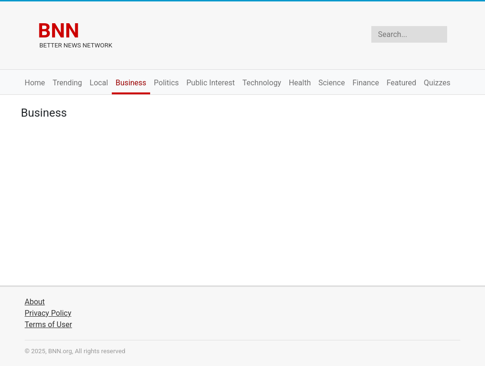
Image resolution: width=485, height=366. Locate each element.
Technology (261, 82)
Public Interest (211, 82)
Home (35, 82)
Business (131, 82)
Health (300, 82)
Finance (365, 82)
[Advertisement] (242, 204)
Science (331, 82)
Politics (166, 82)
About (35, 301)
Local (99, 82)
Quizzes (437, 82)
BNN (58, 30)
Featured (401, 82)
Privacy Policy (48, 313)
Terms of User (48, 324)
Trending (67, 82)
